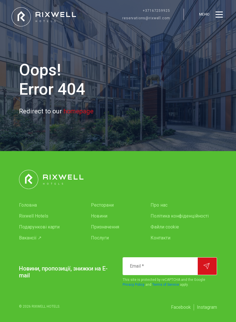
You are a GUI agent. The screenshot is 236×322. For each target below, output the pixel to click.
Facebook (181, 307)
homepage (78, 111)
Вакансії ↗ (30, 238)
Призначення (105, 227)
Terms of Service (165, 285)
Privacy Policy (133, 285)
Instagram (207, 307)
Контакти (160, 238)
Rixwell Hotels (33, 216)
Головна (28, 205)
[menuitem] (43, 205)
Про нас (159, 205)
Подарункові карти (39, 227)
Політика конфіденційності (180, 216)
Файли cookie (165, 227)
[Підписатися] (207, 266)
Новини (99, 216)
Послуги (100, 238)
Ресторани (102, 205)
